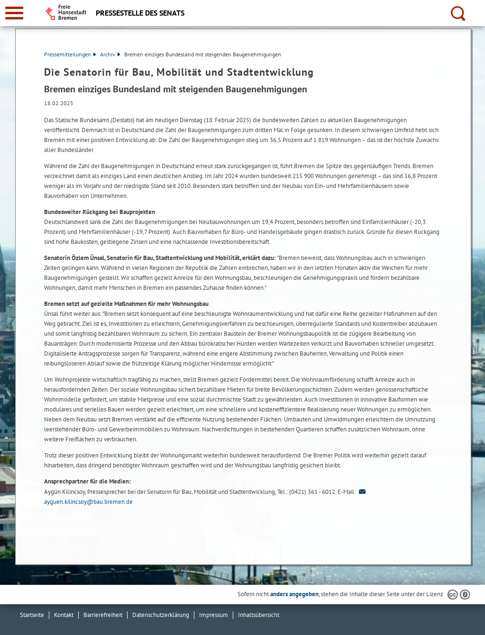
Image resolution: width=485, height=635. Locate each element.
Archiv (110, 54)
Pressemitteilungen (70, 54)
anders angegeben (294, 594)
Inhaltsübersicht (258, 615)
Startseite (32, 615)
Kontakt (63, 615)
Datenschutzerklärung (160, 615)
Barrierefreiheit (102, 615)
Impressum (213, 615)
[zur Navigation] (14, 13)
